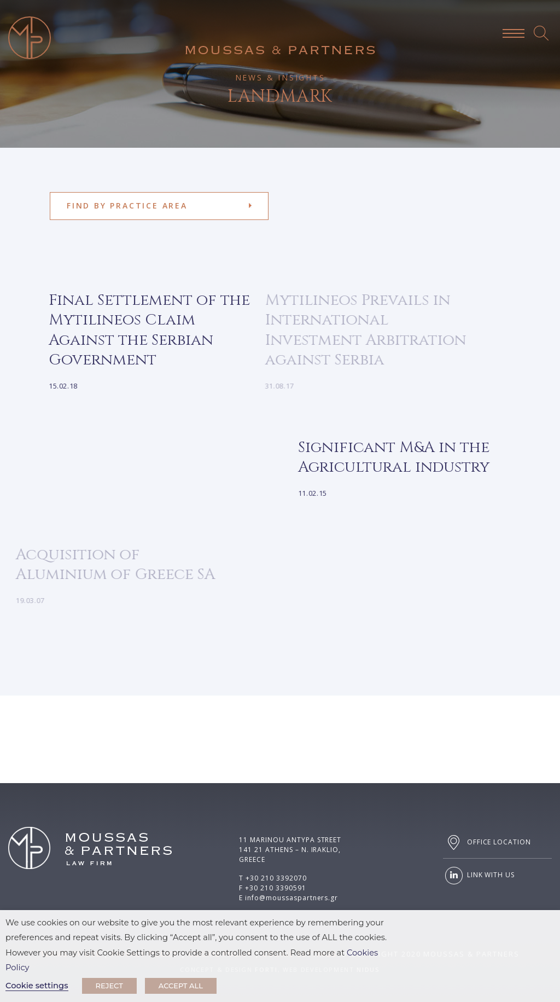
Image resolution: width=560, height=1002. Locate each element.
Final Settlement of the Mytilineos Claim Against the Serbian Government (141, 330)
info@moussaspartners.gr (291, 897)
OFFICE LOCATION (487, 842)
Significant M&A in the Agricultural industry (385, 457)
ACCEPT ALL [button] (181, 985)
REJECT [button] (109, 985)
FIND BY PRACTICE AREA (127, 205)
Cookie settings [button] (36, 986)
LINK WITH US (479, 875)
